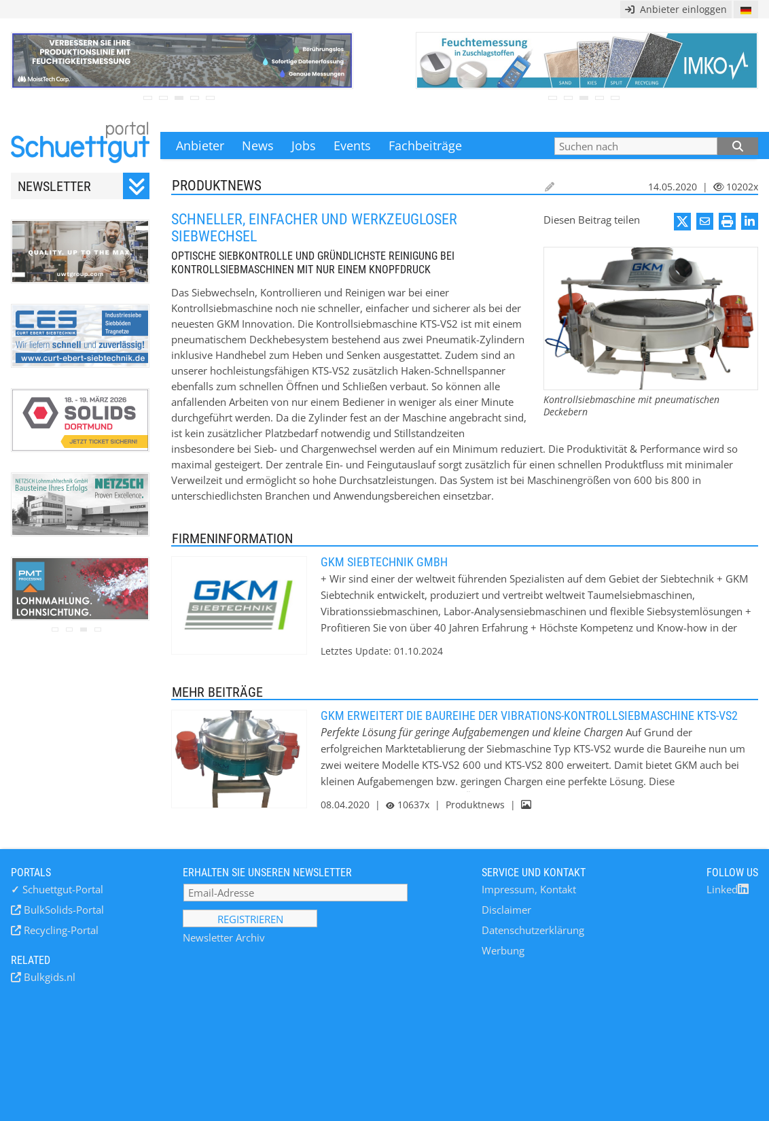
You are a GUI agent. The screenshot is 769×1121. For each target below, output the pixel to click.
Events (352, 145)
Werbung (503, 950)
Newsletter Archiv (224, 937)
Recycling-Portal (60, 930)
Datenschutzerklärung (533, 930)
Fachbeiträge (425, 145)
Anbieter (200, 145)
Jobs (303, 145)
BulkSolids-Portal (62, 909)
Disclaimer (506, 909)
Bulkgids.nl (48, 977)
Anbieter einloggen (676, 9)
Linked (728, 889)
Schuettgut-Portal (57, 889)
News (258, 145)
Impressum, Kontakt (529, 889)
